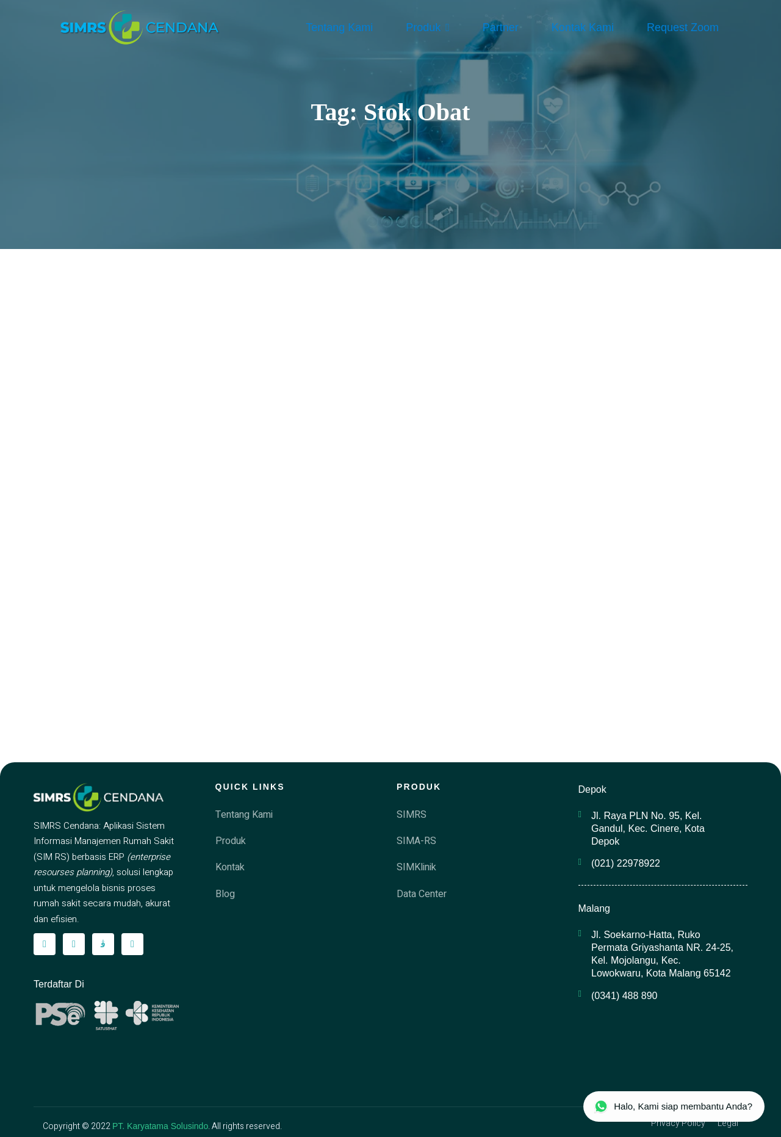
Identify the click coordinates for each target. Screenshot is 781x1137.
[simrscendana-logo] (140, 27)
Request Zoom (683, 27)
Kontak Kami (583, 27)
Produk (428, 27)
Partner (501, 27)
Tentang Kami (339, 27)
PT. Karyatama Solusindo (160, 1126)
